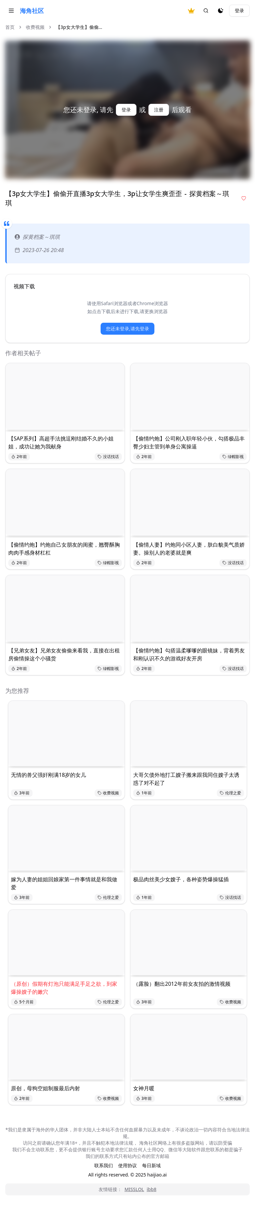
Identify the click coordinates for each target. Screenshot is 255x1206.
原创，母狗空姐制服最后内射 (45, 1088)
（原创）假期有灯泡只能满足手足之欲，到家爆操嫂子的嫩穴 (64, 987)
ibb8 (151, 1189)
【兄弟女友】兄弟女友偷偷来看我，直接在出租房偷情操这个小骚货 (64, 654)
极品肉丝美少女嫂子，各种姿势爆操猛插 (181, 879)
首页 (10, 27)
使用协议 (127, 1165)
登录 (239, 10)
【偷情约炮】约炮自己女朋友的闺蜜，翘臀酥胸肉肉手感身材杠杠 (64, 548)
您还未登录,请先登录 (127, 328)
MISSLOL (134, 1189)
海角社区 (32, 11)
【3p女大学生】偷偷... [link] (79, 27)
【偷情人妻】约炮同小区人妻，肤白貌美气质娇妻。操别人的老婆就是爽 (189, 548)
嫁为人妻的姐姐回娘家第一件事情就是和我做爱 (64, 883)
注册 (158, 109)
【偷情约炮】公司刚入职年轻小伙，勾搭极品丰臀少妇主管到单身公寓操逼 (189, 442)
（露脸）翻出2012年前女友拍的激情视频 (181, 983)
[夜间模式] (220, 11)
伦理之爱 (230, 793)
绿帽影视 (233, 456)
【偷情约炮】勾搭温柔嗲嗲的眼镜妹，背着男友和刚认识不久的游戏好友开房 (189, 654)
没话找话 (108, 456)
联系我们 (103, 1165)
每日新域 (151, 1165)
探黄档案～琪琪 (37, 236)
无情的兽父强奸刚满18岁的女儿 (48, 774)
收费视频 (35, 27)
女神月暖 (143, 1088)
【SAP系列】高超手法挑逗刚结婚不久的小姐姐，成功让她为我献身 (61, 442)
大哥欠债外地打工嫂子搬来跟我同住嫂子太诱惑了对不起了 (186, 778)
